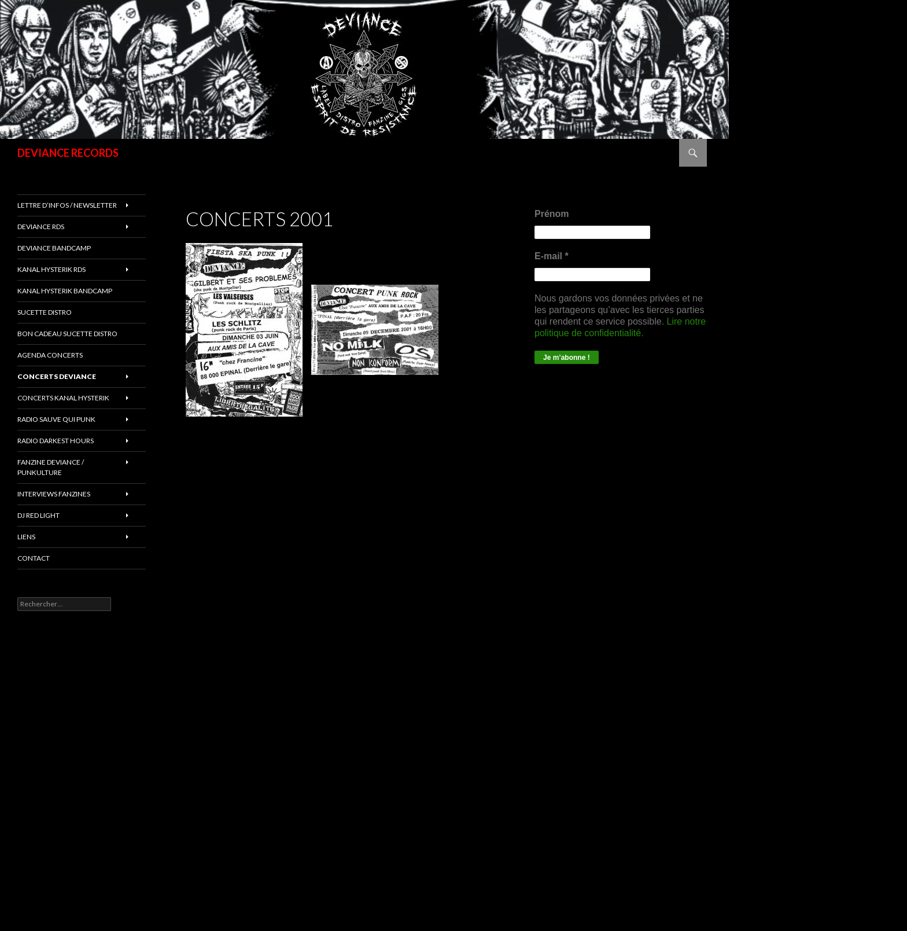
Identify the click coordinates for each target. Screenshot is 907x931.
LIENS (26, 536)
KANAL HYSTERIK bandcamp (64, 290)
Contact (33, 558)
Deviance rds (40, 226)
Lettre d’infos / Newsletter (67, 205)
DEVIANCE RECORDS (68, 152)
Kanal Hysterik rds (51, 269)
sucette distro (44, 312)
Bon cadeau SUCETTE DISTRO (67, 333)
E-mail (551, 256)
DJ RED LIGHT (38, 515)
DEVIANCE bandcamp (54, 248)
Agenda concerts (50, 355)
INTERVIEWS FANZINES (53, 494)
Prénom (551, 214)
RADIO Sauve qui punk (56, 419)
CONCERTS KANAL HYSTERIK (63, 397)
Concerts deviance (56, 376)
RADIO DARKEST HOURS (55, 440)
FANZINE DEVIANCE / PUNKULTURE (50, 467)
